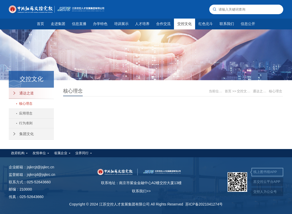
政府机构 (17, 153)
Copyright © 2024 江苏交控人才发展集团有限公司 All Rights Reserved (127, 204)
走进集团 (58, 24)
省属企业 (60, 153)
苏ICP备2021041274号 (204, 204)
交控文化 (184, 24)
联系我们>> (141, 191)
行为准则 (24, 123)
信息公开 (248, 24)
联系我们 (227, 24)
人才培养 (142, 24)
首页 (40, 24)
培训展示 (121, 24)
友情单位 (39, 153)
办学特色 (100, 24)
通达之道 (23, 93)
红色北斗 (205, 24)
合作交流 (163, 24)
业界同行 (82, 153)
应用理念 (24, 113)
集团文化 (23, 134)
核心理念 (24, 103)
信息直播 (79, 24)
